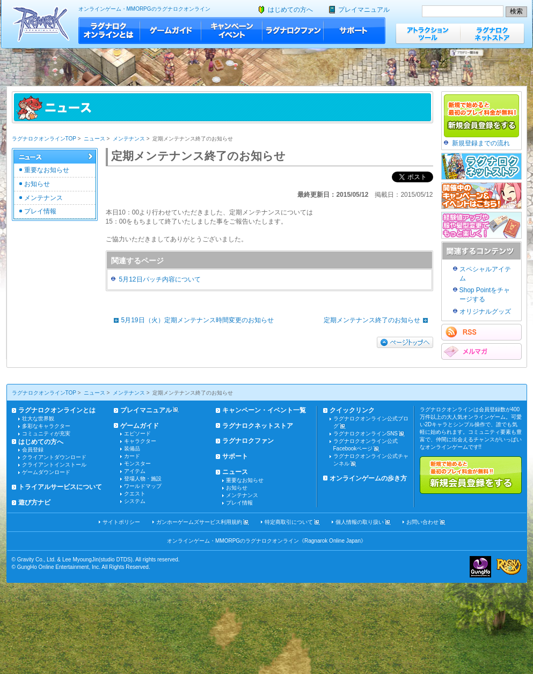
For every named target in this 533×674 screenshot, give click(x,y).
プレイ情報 (40, 211)
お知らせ (37, 184)
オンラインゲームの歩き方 (368, 478)
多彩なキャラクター (46, 426)
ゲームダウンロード (46, 472)
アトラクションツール (428, 33)
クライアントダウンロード (54, 457)
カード (132, 456)
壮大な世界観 (38, 418)
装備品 (132, 448)
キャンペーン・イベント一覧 (264, 410)
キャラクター (140, 441)
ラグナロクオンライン (41, 23)
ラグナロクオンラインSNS (365, 433)
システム (134, 501)
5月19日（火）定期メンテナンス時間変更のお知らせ (191, 320)
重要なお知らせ (46, 170)
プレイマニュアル (364, 9)
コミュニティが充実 (46, 433)
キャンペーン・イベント (231, 30)
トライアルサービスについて (60, 487)
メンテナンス (129, 139)
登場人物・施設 (143, 479)
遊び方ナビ (34, 502)
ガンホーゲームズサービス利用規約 (199, 522)
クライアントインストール (54, 465)
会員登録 (32, 450)
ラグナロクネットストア (492, 33)
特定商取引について (289, 522)
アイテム (134, 471)
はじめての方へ (290, 9)
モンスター (137, 463)
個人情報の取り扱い (359, 522)
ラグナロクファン (293, 30)
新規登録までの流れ (481, 143)
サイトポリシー (121, 522)
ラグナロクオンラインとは (109, 30)
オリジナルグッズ (485, 311)
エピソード (137, 433)
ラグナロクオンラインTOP (44, 139)
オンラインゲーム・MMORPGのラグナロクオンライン (144, 9)
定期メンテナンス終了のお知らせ (378, 320)
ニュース (94, 139)
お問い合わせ (422, 522)
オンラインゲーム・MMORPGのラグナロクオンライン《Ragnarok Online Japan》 (266, 541)
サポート (354, 30)
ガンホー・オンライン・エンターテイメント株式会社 (480, 566)
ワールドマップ (143, 486)
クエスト (134, 494)
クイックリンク (352, 410)
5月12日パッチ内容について (160, 279)
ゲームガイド (170, 30)
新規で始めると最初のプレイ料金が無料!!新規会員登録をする (471, 475)
